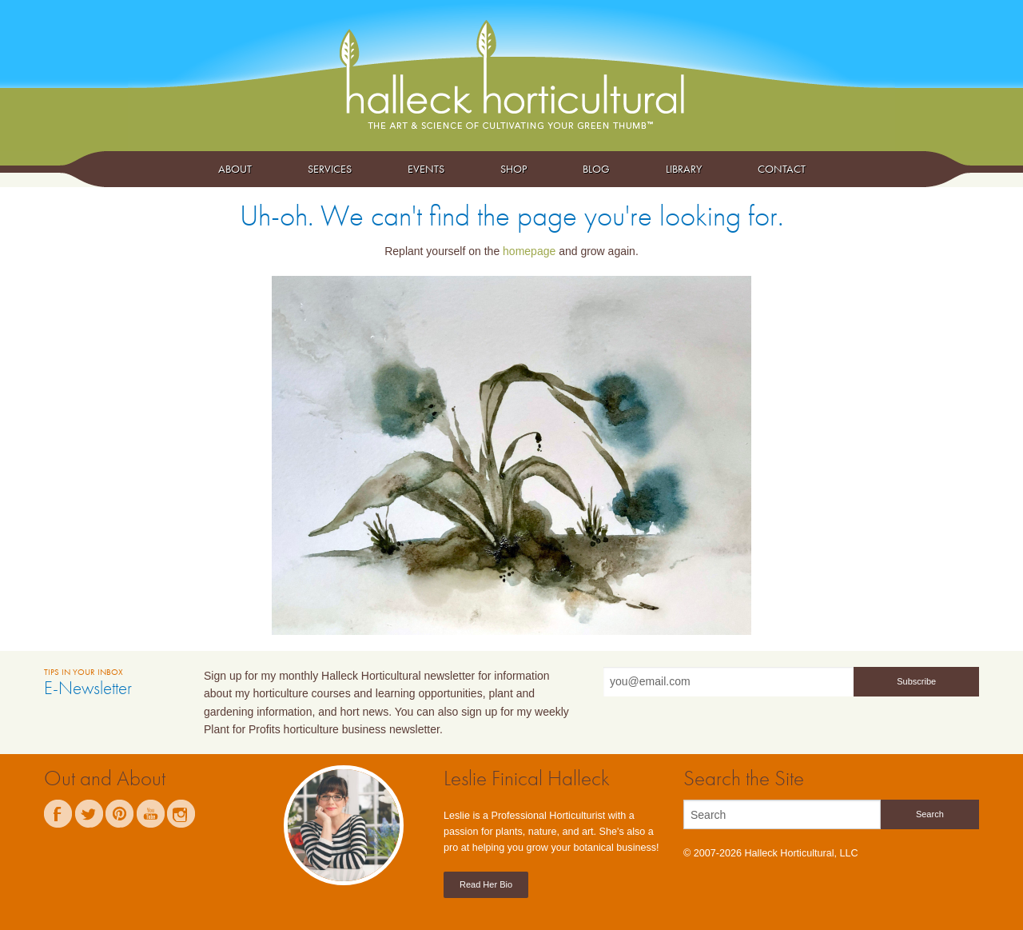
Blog (596, 169)
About (235, 169)
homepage (529, 251)
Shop (513, 169)
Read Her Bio (486, 884)
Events (426, 169)
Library (684, 169)
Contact (782, 169)
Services (330, 169)
